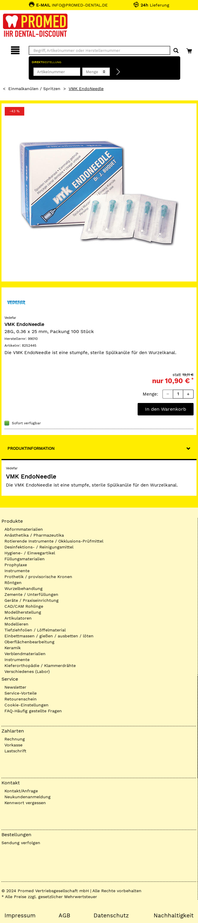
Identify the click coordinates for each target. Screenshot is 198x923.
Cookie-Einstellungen (26, 705)
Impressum (20, 915)
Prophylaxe (15, 564)
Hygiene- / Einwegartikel (29, 553)
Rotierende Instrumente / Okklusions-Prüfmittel (53, 541)
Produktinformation (30, 448)
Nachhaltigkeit (174, 915)
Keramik (12, 647)
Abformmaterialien (23, 529)
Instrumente (17, 570)
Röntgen (13, 582)
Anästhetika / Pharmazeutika (34, 535)
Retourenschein (20, 699)
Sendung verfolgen (20, 842)
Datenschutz (111, 915)
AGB (64, 915)
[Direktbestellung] (118, 72)
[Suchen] (176, 51)
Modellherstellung (22, 612)
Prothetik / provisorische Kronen (38, 576)
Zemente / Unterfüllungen (31, 594)
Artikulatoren (18, 618)
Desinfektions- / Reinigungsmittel (38, 547)
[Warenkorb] (190, 49)
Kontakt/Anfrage (21, 790)
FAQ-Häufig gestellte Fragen (33, 710)
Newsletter (15, 687)
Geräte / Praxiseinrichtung (31, 600)
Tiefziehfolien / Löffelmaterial (35, 630)
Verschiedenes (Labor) (27, 671)
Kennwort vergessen (25, 802)
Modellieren (16, 624)
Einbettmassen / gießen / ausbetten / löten (49, 636)
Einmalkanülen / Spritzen (34, 88)
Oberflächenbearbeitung (29, 641)
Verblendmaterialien (25, 653)
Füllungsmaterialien (24, 558)
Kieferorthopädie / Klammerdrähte (40, 665)
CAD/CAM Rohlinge (23, 606)
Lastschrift (15, 750)
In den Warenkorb (165, 409)
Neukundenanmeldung (27, 796)
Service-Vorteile (20, 693)
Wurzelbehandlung (23, 588)
